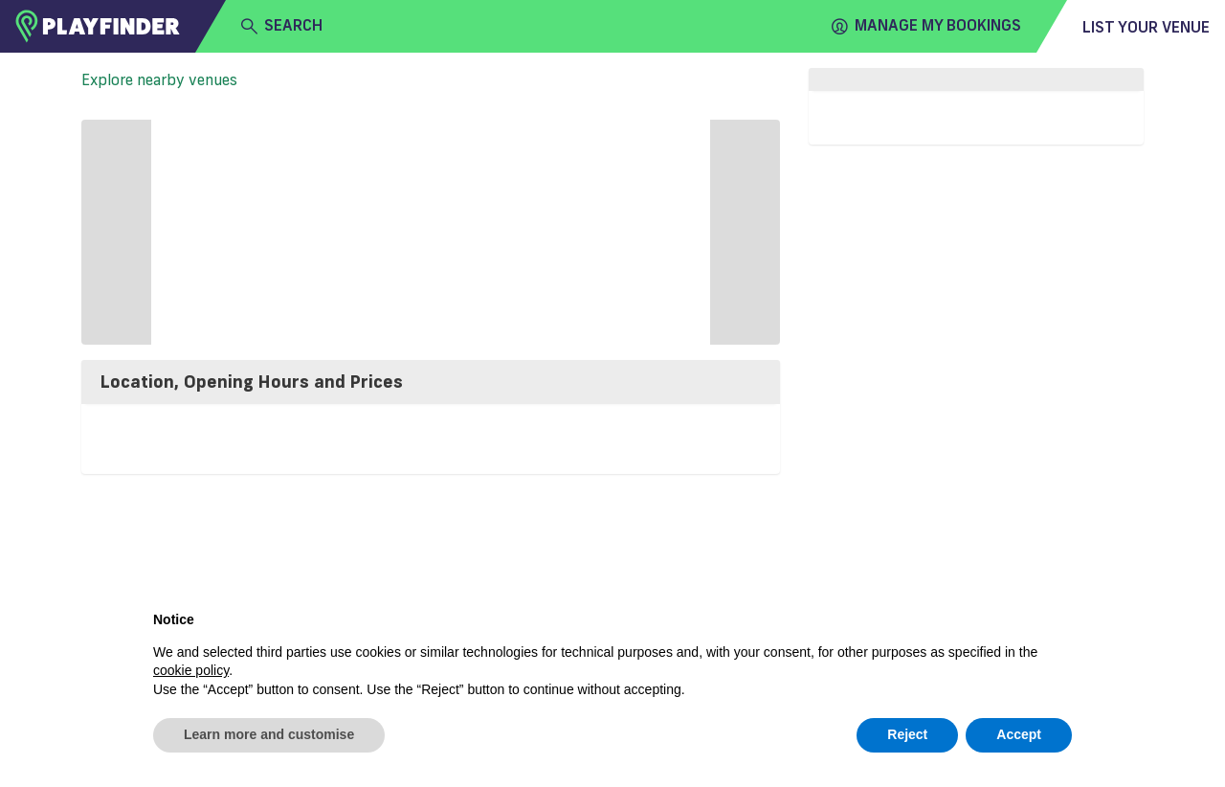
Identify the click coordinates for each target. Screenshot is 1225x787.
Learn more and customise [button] (269, 734)
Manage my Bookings (926, 25)
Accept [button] (1018, 734)
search (282, 25)
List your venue (1146, 26)
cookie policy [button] (191, 670)
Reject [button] (907, 734)
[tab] (430, 382)
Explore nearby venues (159, 79)
